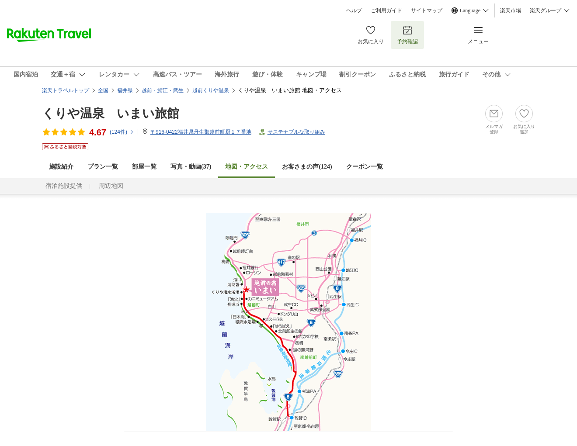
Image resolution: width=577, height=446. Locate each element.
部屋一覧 (144, 166)
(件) (122, 132)
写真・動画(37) (190, 166)
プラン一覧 (102, 166)
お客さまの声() (307, 166)
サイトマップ (426, 10)
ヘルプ (354, 10)
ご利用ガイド (386, 10)
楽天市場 (510, 10)
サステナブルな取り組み (296, 132)
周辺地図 (111, 186)
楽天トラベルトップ (65, 90)
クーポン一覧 (364, 166)
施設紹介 (61, 166)
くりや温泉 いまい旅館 (110, 113)
